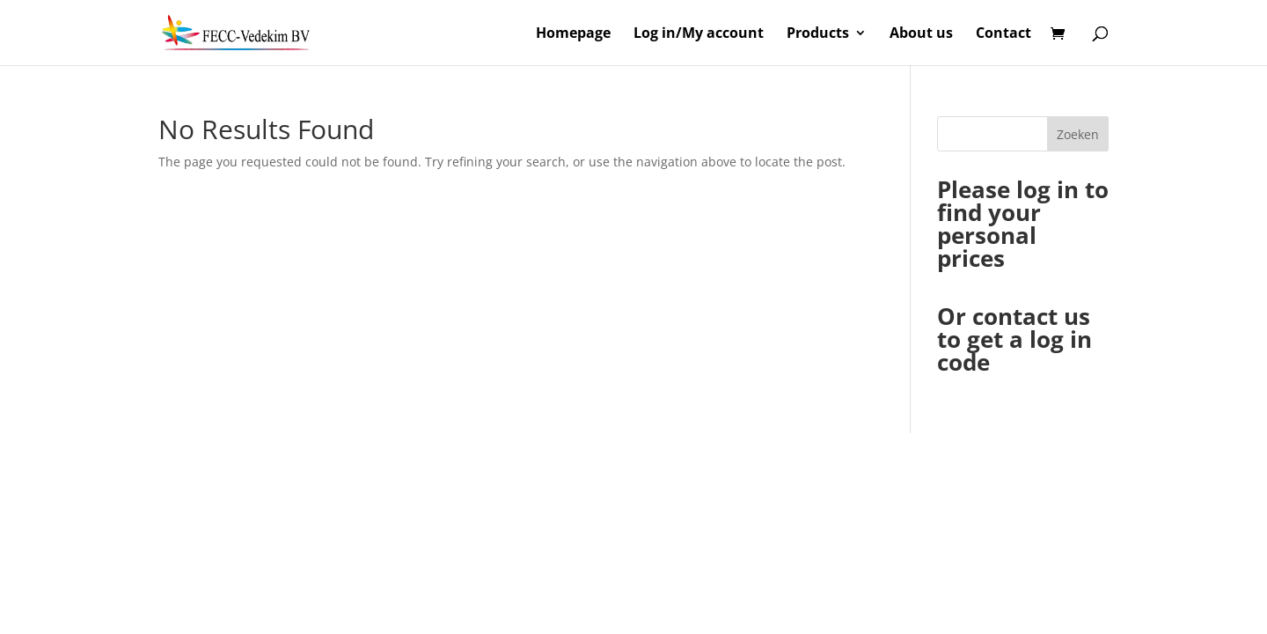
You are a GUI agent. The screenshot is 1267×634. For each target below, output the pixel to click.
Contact (1003, 34)
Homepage (573, 34)
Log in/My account (699, 34)
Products (818, 34)
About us (921, 34)
